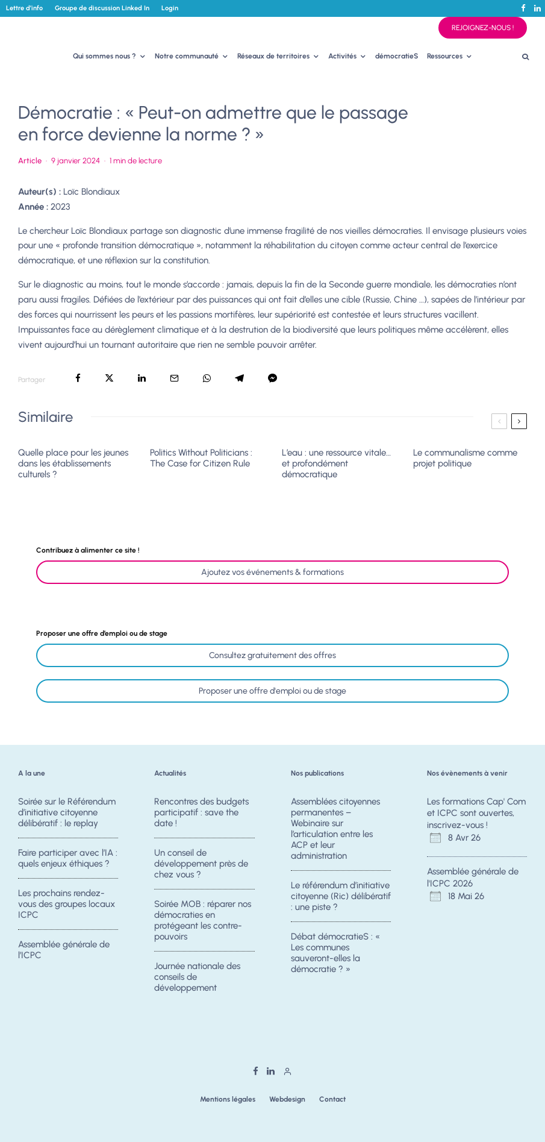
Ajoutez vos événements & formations (272, 572)
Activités (342, 56)
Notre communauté (187, 56)
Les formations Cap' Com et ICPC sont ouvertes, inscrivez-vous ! (476, 813)
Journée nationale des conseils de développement (197, 981)
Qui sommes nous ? (104, 56)
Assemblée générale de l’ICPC (64, 954)
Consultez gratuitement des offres (272, 655)
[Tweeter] (109, 378)
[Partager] (78, 378)
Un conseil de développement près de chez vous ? (201, 863)
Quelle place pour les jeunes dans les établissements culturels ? (73, 463)
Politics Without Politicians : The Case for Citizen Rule (201, 458)
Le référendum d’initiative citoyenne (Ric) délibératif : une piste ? (341, 896)
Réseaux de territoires (273, 56)
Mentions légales (227, 1099)
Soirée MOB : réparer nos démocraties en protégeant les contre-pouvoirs (202, 921)
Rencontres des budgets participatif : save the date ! (201, 812)
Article (30, 160)
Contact (332, 1099)
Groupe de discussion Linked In (102, 8)
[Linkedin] (537, 8)
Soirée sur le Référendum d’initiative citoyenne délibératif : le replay (67, 812)
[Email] (174, 378)
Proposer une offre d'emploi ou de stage (272, 691)
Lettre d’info (24, 8)
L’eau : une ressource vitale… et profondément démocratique (336, 463)
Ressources (444, 56)
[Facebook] (523, 8)
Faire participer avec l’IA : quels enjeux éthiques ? (67, 858)
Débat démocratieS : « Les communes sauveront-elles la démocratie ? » (335, 954)
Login (169, 8)
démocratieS (397, 56)
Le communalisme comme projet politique (465, 458)
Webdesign (287, 1099)
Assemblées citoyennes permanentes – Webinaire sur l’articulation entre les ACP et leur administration (335, 828)
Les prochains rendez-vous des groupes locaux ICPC (66, 905)
